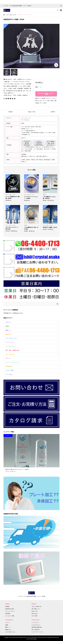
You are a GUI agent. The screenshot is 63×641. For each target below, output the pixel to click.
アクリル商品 (8, 374)
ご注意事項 (52, 111)
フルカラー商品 (9, 370)
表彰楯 (7, 326)
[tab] (10, 112)
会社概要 (7, 606)
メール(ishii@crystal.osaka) (17, 81)
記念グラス (8, 358)
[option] (32, 453)
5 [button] (34, 465)
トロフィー (8, 322)
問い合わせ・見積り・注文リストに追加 (46, 94)
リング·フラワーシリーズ (37, 632)
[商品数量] (42, 87)
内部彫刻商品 (8, 366)
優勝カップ (8, 330)
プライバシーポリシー (10, 611)
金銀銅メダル (8, 334)
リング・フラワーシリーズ (12, 362)
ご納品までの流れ (31, 111)
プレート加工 (46, 100)
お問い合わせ (34, 613)
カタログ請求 (34, 615)
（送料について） (29, 128)
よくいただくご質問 (9, 615)
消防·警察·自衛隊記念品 (37, 627)
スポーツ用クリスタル (26, 118)
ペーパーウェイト (10, 342)
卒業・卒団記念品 (25, 119)
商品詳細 (10, 111)
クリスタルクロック (10, 346)
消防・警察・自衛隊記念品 (12, 350)
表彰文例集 (7, 613)
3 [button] (31, 465)
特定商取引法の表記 (9, 608)
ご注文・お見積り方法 (36, 606)
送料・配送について (36, 608)
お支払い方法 (34, 611)
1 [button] (28, 465)
